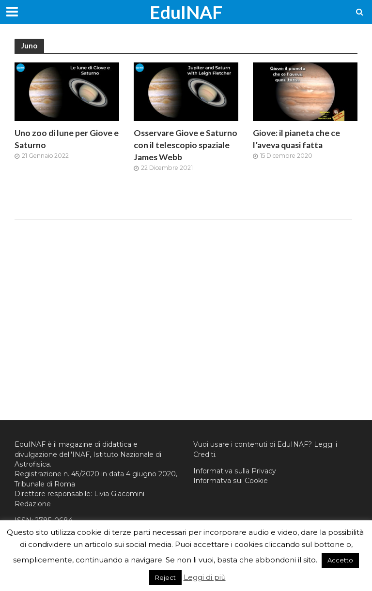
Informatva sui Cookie (230, 481)
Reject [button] (165, 577)
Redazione (33, 504)
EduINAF (186, 12)
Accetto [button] (340, 560)
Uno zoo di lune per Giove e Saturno (67, 139)
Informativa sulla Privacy (234, 471)
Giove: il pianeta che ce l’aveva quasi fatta (296, 139)
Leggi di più (205, 577)
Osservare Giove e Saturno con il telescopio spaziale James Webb (185, 145)
